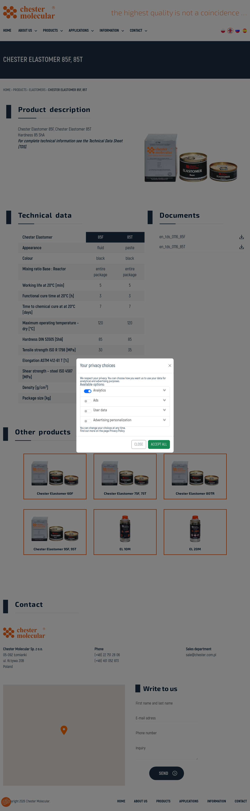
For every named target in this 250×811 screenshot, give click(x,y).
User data (100, 410)
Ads (95, 400)
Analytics (99, 390)
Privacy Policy (117, 431)
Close (138, 444)
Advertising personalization (112, 420)
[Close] (170, 366)
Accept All (159, 444)
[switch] (87, 391)
